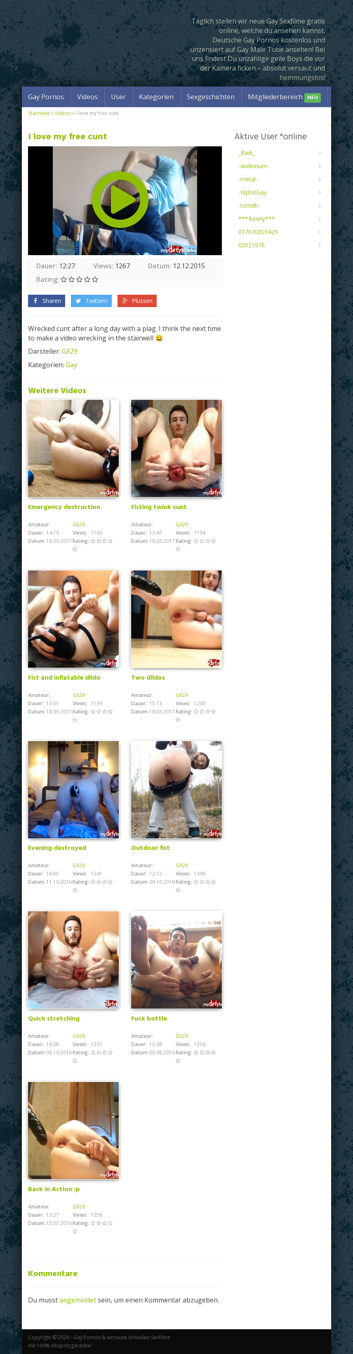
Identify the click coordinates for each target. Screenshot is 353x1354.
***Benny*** (256, 219)
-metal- (248, 179)
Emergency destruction (64, 507)
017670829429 (258, 232)
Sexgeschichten (211, 96)
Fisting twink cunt (159, 507)
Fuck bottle (149, 1019)
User (118, 96)
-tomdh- (249, 205)
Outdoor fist (150, 848)
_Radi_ (246, 153)
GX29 (70, 351)
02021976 (251, 245)
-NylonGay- (253, 192)
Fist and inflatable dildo (64, 678)
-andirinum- (253, 166)
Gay (71, 364)
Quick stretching (54, 1019)
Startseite (39, 113)
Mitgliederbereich (284, 97)
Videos (87, 96)
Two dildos (148, 678)
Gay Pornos (46, 96)
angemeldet (77, 1300)
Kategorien (156, 96)
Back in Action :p (54, 1189)
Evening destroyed (57, 848)
